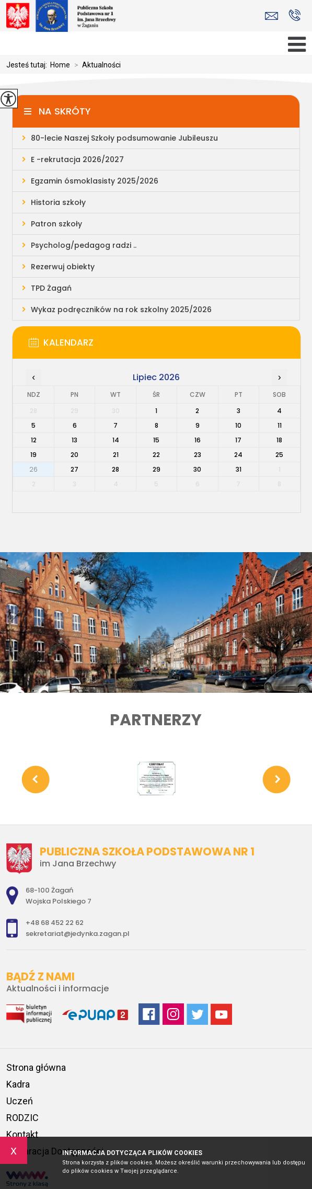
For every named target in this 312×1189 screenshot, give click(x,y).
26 (33, 469)
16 (197, 440)
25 (279, 454)
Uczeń (19, 1100)
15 (156, 440)
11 (280, 425)
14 (115, 440)
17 (238, 440)
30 (197, 469)
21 (116, 454)
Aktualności (95, 64)
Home (60, 64)
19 (33, 454)
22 (156, 454)
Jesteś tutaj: (28, 64)
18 (279, 440)
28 (115, 469)
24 (238, 454)
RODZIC (22, 1117)
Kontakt (22, 1134)
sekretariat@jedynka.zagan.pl (271, 16)
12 (34, 440)
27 (74, 469)
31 (238, 469)
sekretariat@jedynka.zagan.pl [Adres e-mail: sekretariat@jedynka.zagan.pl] (78, 934)
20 (74, 454)
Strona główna (36, 1067)
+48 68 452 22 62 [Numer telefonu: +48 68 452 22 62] (55, 923)
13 (74, 440)
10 (238, 425)
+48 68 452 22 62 (294, 15)
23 (197, 454)
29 (156, 469)
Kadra (18, 1084)
